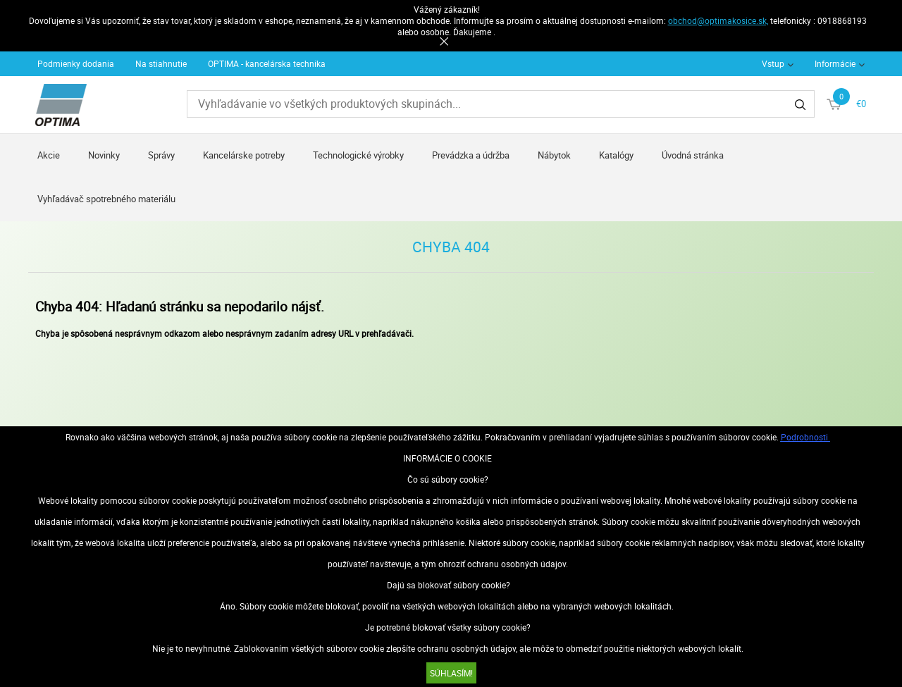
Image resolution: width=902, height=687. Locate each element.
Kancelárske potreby (244, 155)
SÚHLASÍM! (451, 673)
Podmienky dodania (75, 63)
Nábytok (554, 155)
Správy (161, 155)
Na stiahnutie (161, 63)
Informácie (835, 63)
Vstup (773, 63)
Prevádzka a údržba (470, 155)
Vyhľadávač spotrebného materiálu (106, 198)
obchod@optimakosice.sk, (718, 20)
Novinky (104, 155)
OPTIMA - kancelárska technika (267, 63)
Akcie (48, 155)
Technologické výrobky (358, 155)
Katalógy (616, 155)
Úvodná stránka (693, 155)
